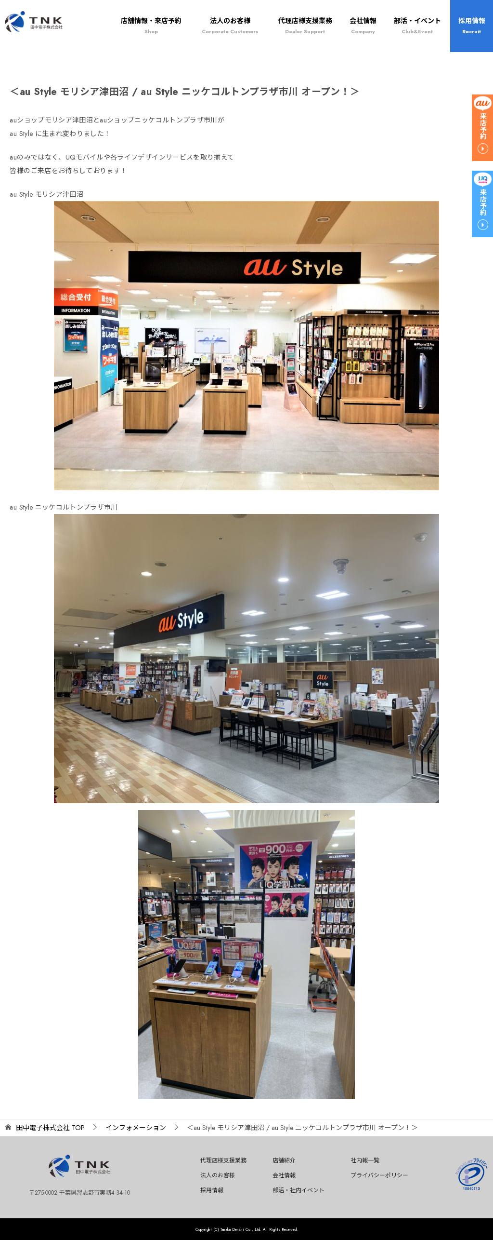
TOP (50, 1128)
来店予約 (483, 125)
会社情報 (363, 25)
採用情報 (471, 25)
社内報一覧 (364, 1160)
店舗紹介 (284, 1160)
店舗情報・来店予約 (151, 25)
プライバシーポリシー (379, 1175)
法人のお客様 (230, 25)
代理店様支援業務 (305, 25)
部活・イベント (417, 25)
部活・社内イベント (298, 1190)
